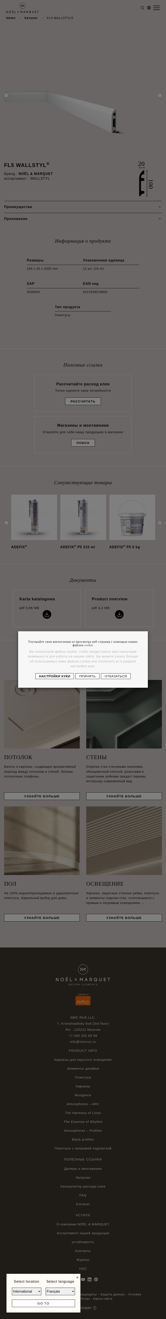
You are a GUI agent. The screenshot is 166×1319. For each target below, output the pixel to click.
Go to (43, 1303)
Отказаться (116, 676)
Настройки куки (54, 676)
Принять (87, 676)
